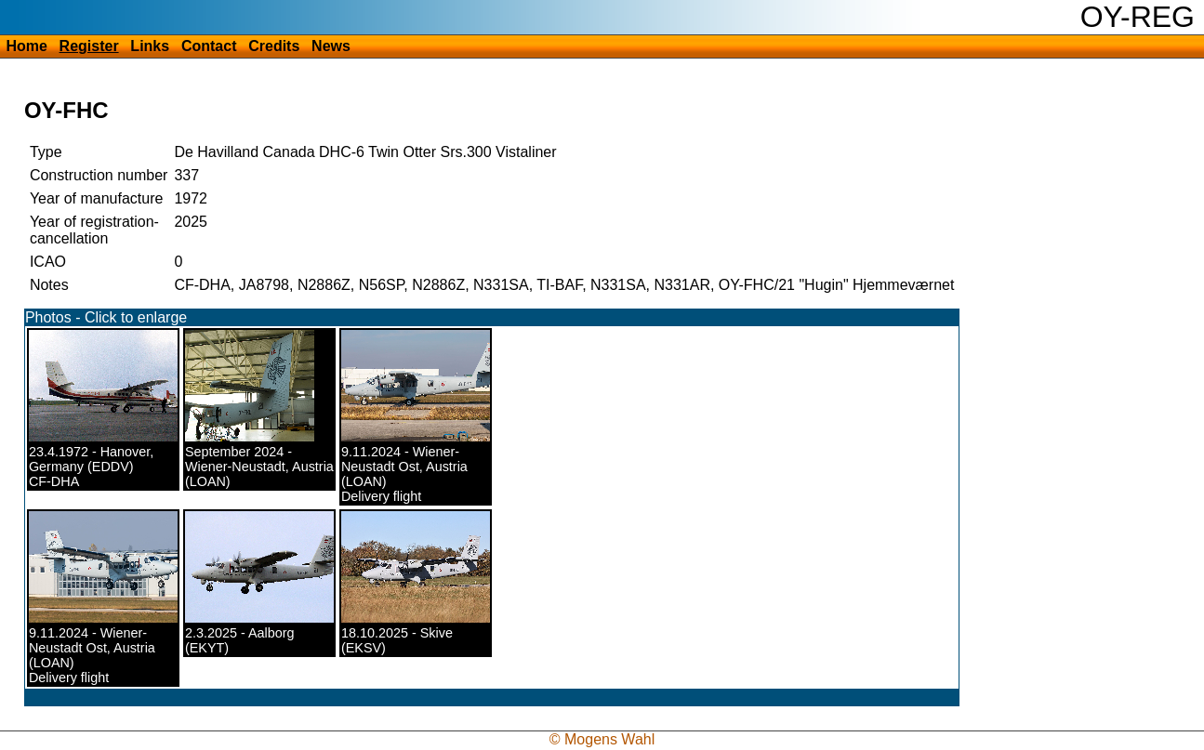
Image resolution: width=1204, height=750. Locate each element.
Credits (273, 46)
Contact (209, 46)
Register (89, 46)
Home (26, 46)
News (331, 46)
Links (149, 46)
